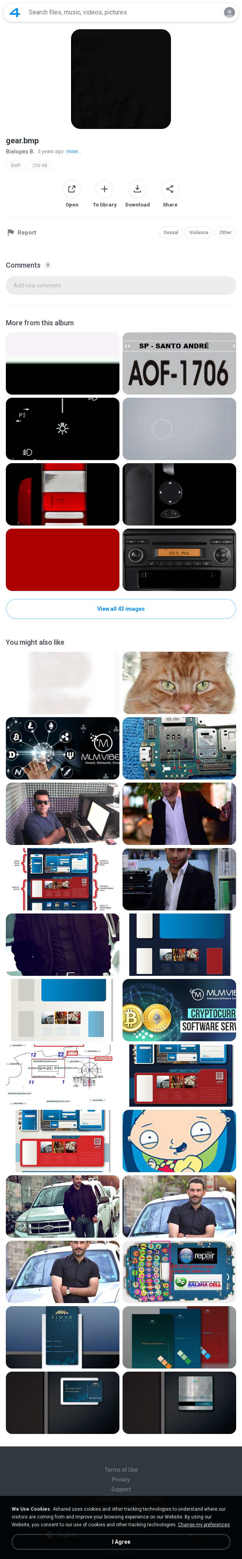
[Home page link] (15, 12)
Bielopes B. (20, 151)
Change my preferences (204, 1524)
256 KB (40, 165)
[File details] (62, 363)
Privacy (121, 1479)
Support (121, 1489)
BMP (16, 165)
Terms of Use (121, 1470)
